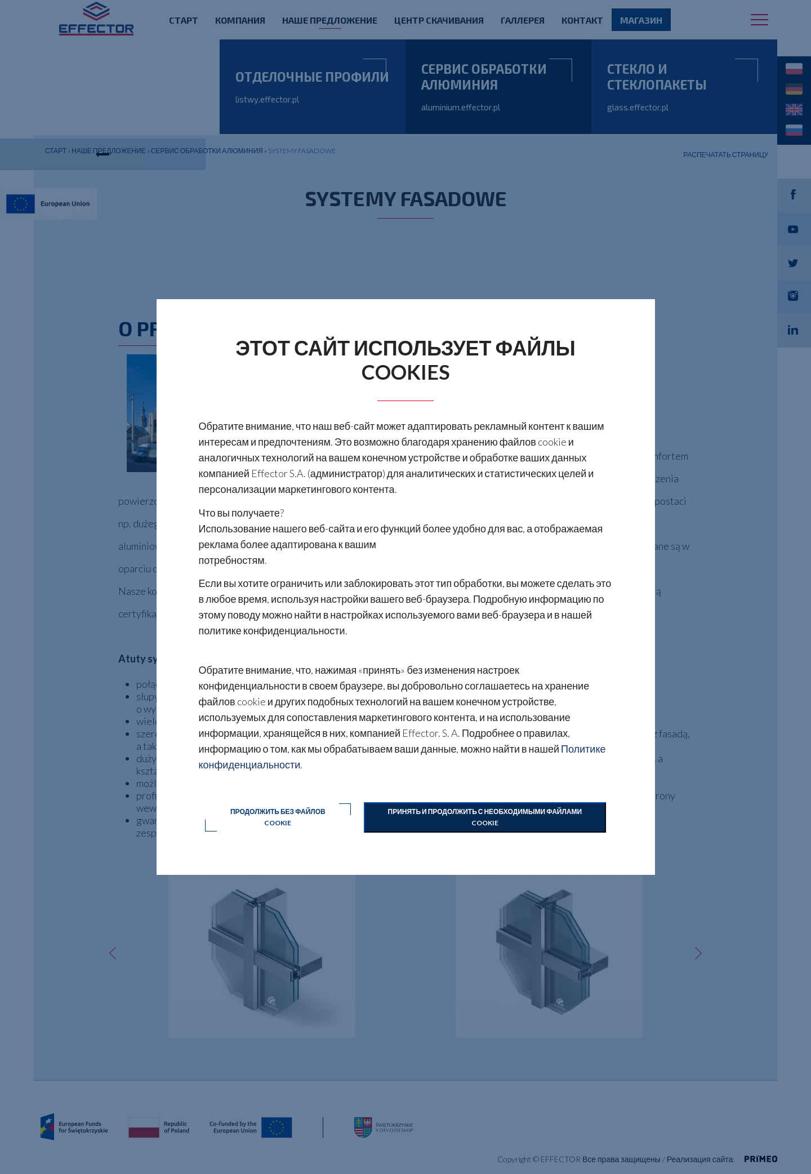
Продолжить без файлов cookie (278, 817)
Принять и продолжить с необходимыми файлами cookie (485, 817)
